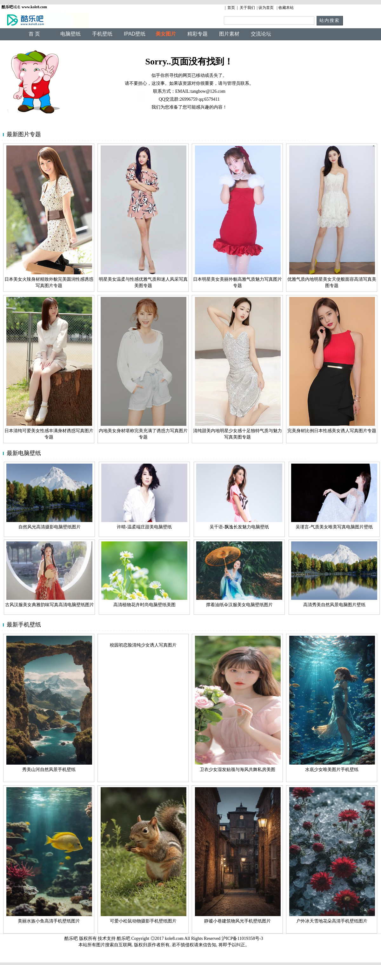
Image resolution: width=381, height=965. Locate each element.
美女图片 (166, 34)
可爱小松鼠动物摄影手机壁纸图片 (143, 921)
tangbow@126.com (207, 91)
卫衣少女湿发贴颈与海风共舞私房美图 (237, 769)
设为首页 (266, 7)
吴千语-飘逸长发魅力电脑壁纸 (239, 527)
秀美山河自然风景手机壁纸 (49, 769)
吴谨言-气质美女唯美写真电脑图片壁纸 (334, 527)
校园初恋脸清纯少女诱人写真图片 (143, 645)
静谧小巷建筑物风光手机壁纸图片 (237, 921)
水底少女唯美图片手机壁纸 (331, 769)
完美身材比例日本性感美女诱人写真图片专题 (331, 430)
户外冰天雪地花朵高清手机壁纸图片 (331, 921)
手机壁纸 (102, 34)
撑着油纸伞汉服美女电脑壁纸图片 (239, 604)
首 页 (34, 34)
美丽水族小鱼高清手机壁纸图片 (49, 921)
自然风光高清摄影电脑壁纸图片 (49, 527)
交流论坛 (261, 34)
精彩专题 (197, 34)
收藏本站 (286, 7)
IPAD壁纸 (134, 34)
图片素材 (229, 34)
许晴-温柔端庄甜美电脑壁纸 (144, 527)
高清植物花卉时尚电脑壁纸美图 (144, 604)
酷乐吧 (124, 938)
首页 (231, 7)
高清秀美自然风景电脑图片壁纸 (334, 604)
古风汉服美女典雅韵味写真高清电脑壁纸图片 (49, 604)
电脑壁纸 (70, 34)
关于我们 (247, 7)
